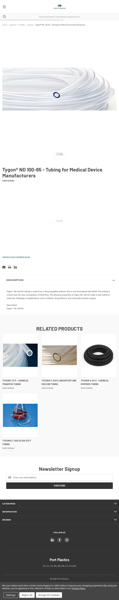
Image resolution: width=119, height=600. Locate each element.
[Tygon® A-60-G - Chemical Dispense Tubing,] (98, 355)
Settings (10, 595)
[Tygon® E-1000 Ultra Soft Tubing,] (20, 415)
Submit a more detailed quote (16, 256)
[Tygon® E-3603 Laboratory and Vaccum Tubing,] (59, 355)
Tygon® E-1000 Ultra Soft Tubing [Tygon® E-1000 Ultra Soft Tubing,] (16, 442)
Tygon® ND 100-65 (15, 308)
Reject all (27, 595)
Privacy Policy (78, 588)
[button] (59, 280)
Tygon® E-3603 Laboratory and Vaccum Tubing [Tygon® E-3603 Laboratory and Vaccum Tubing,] (59, 382)
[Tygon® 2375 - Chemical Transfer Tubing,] (20, 355)
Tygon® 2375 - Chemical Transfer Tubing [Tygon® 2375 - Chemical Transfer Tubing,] (15, 382)
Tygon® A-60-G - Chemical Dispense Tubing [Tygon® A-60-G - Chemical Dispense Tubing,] (95, 382)
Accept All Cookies (49, 595)
